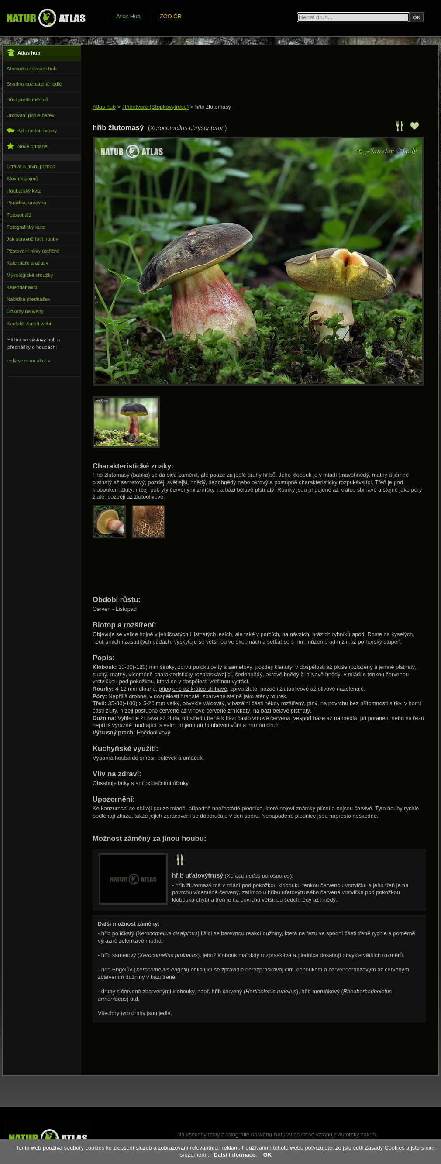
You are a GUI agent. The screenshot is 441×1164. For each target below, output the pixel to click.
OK (267, 1154)
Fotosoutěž (19, 214)
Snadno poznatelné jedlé (34, 83)
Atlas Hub (128, 16)
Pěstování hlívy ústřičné (33, 251)
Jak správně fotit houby (32, 238)
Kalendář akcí (22, 287)
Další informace (234, 1154)
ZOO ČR (171, 16)
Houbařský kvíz (24, 190)
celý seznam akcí (26, 360)
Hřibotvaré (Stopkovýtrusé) (155, 106)
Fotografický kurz (26, 227)
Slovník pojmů (22, 178)
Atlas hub (104, 106)
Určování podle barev (30, 115)
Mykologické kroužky (30, 275)
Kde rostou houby (32, 130)
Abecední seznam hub (32, 68)
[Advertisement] (251, 75)
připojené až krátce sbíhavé (193, 688)
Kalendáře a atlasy (27, 262)
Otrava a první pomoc (31, 166)
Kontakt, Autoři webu (30, 323)
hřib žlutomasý (213, 106)
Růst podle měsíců (27, 99)
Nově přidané (27, 146)
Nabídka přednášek (28, 299)
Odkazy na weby (25, 311)
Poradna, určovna (26, 202)
